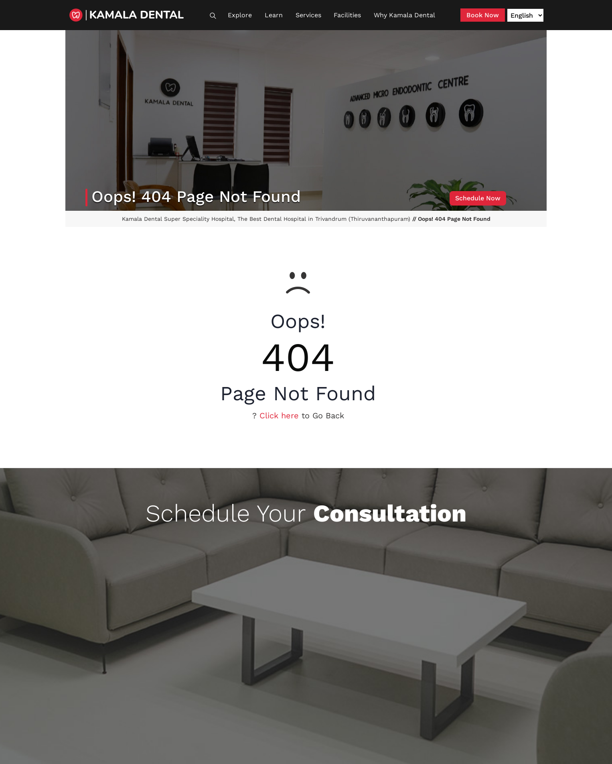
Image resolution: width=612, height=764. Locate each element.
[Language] (525, 15)
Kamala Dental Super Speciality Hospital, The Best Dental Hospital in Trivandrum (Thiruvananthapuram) (267, 219)
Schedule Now (478, 198)
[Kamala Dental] (137, 15)
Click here (279, 415)
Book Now (482, 15)
